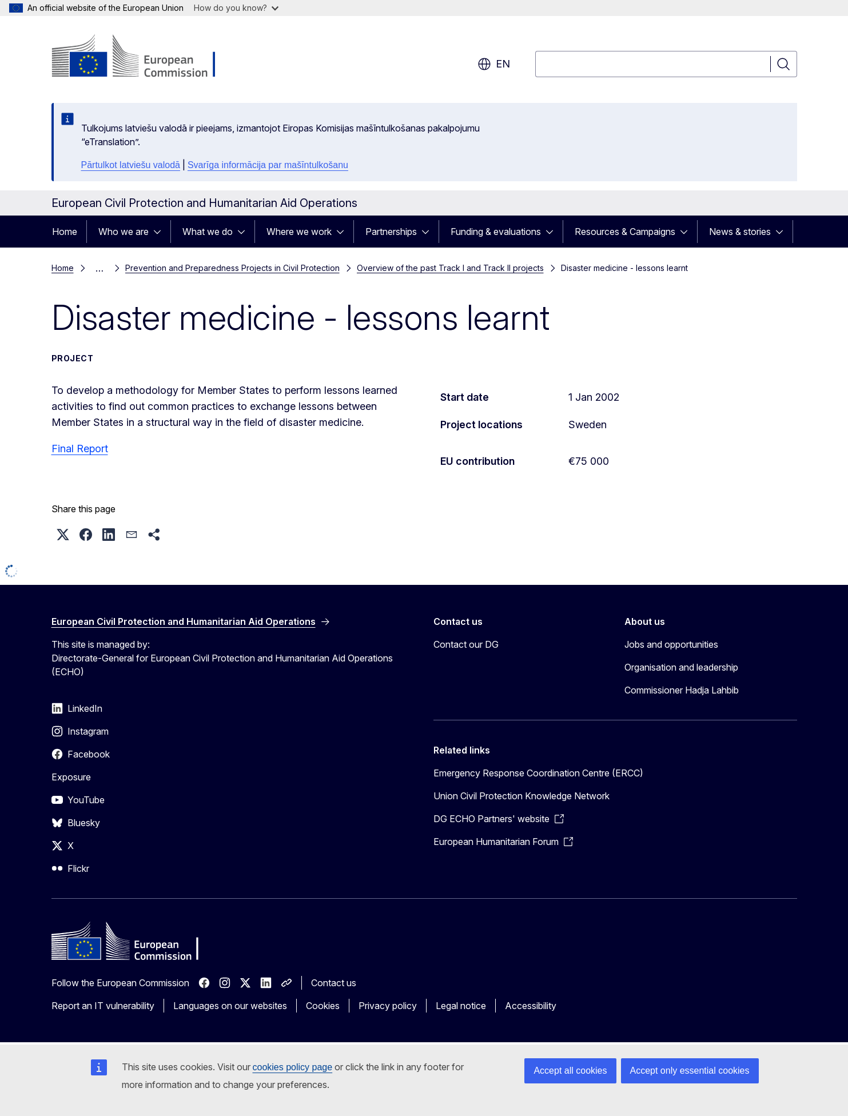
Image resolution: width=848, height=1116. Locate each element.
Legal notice (461, 1005)
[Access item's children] (160, 232)
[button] (63, 534)
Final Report (79, 449)
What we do (207, 231)
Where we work (299, 231)
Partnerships (391, 231)
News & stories (740, 231)
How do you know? (236, 8)
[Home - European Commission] (143, 57)
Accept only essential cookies (690, 1070)
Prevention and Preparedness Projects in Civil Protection (232, 268)
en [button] (493, 64)
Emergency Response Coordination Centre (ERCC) (538, 773)
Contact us (333, 983)
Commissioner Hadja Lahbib (681, 690)
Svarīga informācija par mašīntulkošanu (268, 165)
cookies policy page (293, 1067)
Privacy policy (388, 1005)
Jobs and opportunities (671, 644)
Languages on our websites (230, 1005)
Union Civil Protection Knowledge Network (521, 796)
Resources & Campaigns (625, 231)
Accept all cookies (570, 1070)
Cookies (323, 1005)
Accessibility (530, 1005)
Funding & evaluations (496, 231)
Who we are (123, 231)
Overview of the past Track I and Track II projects (450, 268)
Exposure (71, 777)
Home (64, 231)
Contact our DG (466, 644)
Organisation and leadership (681, 667)
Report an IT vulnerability (102, 1005)
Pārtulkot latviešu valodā (130, 165)
